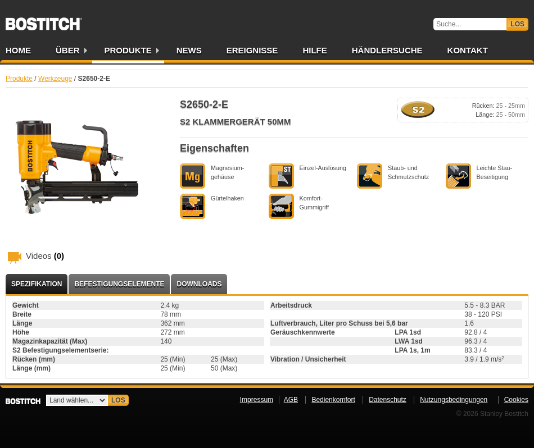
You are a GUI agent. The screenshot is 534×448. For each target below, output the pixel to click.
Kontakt (467, 50)
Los (517, 24)
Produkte (128, 50)
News (189, 50)
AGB (291, 400)
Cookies (516, 400)
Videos (45, 255)
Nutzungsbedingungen (453, 400)
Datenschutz (387, 400)
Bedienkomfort (333, 400)
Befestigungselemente (119, 284)
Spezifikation (36, 284)
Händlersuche (387, 50)
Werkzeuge (55, 79)
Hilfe (314, 50)
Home (18, 50)
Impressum (256, 400)
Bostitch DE (44, 20)
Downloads (199, 284)
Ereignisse (252, 50)
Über (68, 50)
